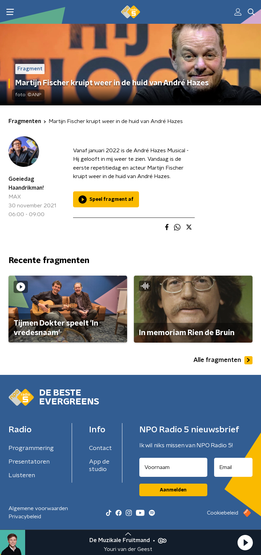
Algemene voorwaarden (38, 508)
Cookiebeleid (222, 513)
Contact (100, 448)
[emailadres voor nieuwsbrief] (233, 467)
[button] (245, 542)
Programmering (31, 448)
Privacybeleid (24, 516)
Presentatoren (29, 462)
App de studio (99, 465)
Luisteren (21, 475)
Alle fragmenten (223, 360)
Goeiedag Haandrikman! (26, 183)
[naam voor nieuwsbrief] (173, 467)
